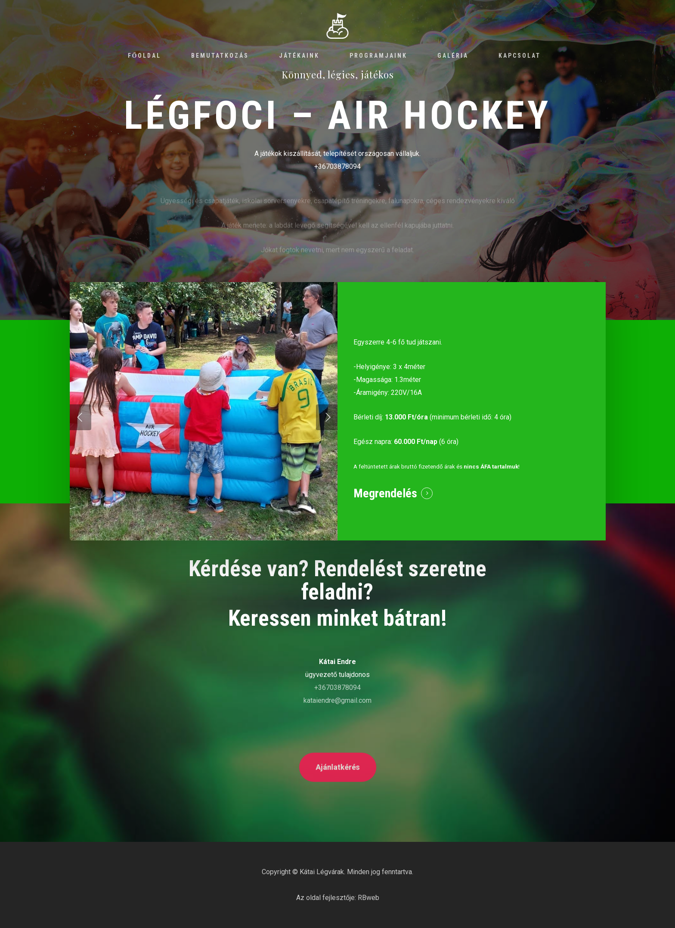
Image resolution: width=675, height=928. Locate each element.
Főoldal (144, 55)
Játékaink (299, 55)
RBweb (368, 898)
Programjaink (378, 55)
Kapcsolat (520, 55)
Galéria (452, 55)
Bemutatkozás (220, 55)
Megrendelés (385, 493)
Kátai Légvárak (322, 872)
